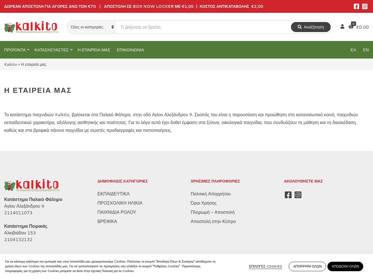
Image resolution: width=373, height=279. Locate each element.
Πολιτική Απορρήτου (211, 193)
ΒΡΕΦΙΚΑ (107, 221)
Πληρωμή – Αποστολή (213, 212)
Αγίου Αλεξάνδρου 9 (24, 206)
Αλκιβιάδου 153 (20, 232)
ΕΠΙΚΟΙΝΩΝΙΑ (130, 50)
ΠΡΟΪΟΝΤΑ (15, 50)
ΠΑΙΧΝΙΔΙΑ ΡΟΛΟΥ (116, 212)
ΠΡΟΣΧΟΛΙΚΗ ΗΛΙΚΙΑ (119, 203)
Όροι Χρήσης (204, 203)
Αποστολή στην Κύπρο (213, 221)
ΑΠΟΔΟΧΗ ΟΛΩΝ (345, 266)
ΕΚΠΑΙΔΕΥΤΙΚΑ (113, 193)
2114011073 (18, 212)
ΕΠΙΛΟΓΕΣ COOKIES (265, 266)
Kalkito (10, 64)
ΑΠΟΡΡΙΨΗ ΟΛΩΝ (307, 266)
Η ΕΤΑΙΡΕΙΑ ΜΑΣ (94, 50)
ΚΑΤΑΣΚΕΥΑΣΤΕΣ (51, 50)
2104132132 (18, 239)
